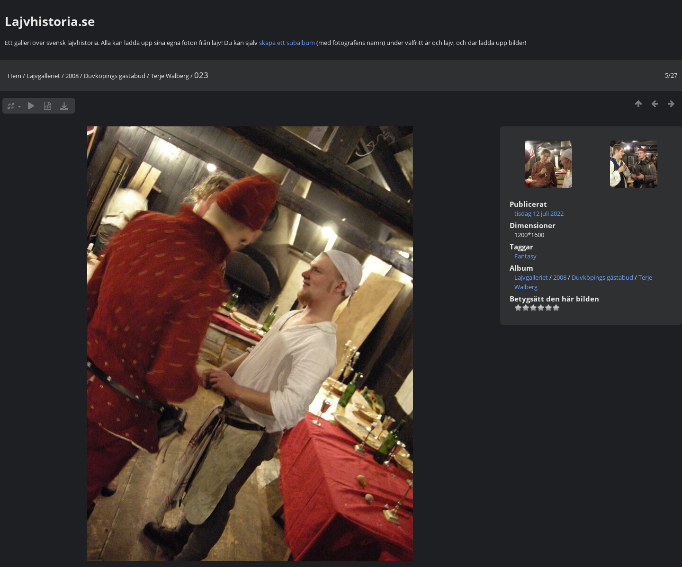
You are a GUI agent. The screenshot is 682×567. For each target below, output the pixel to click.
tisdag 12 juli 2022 (539, 213)
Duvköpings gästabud (114, 75)
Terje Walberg (170, 75)
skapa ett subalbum (287, 42)
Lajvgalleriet (43, 75)
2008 (72, 75)
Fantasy (525, 256)
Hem (14, 75)
